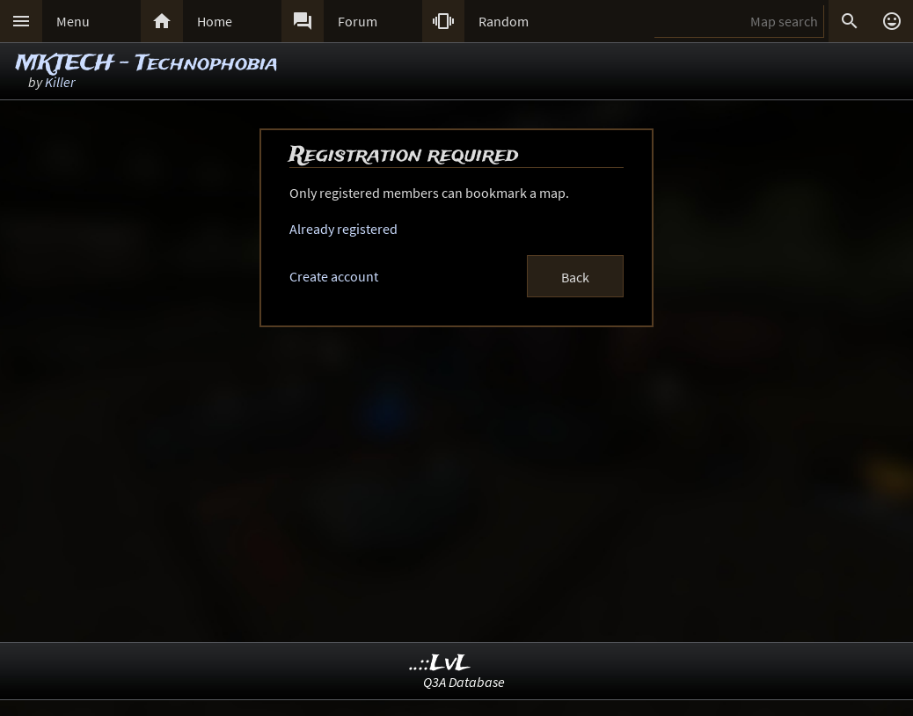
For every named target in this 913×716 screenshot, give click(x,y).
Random (503, 21)
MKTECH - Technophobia (147, 63)
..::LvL (440, 663)
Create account (333, 276)
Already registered (343, 228)
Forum (357, 21)
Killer (60, 82)
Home (214, 21)
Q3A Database (464, 681)
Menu (73, 21)
